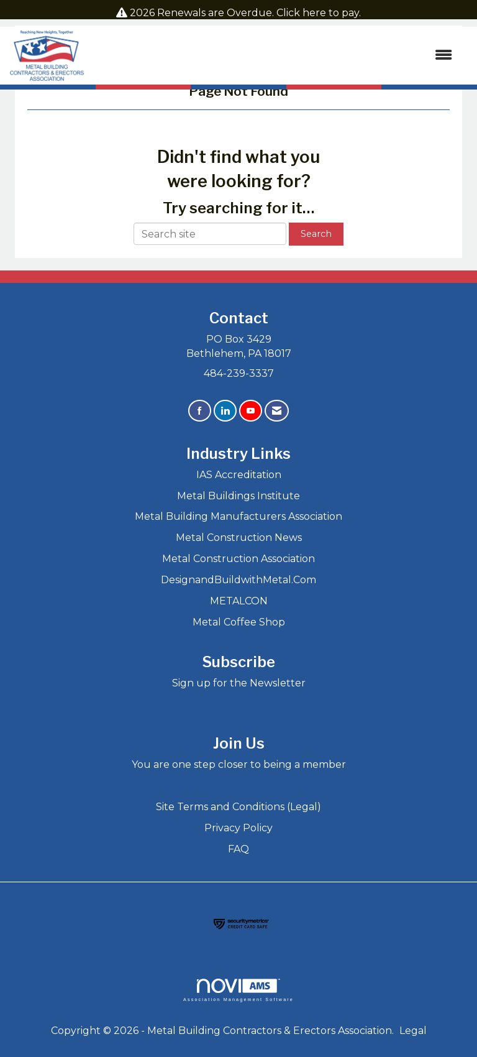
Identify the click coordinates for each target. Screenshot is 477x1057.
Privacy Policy (238, 828)
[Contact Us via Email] (277, 411)
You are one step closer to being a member (239, 764)
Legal (413, 1030)
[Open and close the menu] (274, 55)
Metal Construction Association (238, 559)
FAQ (238, 849)
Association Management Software (238, 990)
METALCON (239, 601)
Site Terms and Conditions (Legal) (238, 807)
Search (316, 233)
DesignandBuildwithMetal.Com (238, 580)
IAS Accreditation (238, 475)
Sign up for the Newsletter (239, 683)
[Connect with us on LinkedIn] (225, 411)
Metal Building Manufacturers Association (238, 516)
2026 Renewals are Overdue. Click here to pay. (245, 13)
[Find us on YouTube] (250, 411)
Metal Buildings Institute (238, 496)
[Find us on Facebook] (199, 411)
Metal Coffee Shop (239, 622)
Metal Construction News (239, 537)
